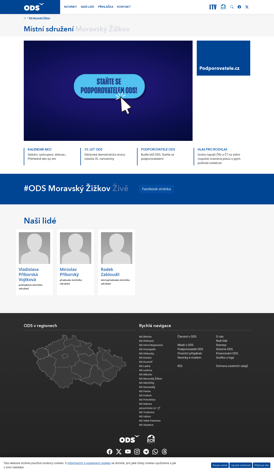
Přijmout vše (261, 465)
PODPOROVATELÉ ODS (158, 149)
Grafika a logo (225, 357)
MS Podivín (145, 395)
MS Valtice (145, 416)
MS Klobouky (146, 353)
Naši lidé (87, 7)
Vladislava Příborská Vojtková (29, 274)
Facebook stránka (156, 189)
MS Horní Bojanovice (151, 345)
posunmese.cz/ (149, 408)
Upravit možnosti (241, 465)
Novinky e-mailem (189, 357)
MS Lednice (145, 370)
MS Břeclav (145, 336)
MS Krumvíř (146, 361)
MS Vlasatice (146, 424)
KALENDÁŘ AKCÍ (40, 149)
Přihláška (105, 7)
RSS (180, 366)
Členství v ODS (187, 336)
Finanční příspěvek (190, 353)
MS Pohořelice (147, 399)
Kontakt (124, 7)
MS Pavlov (145, 391)
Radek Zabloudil (110, 271)
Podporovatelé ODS (190, 349)
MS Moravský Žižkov (39, 18)
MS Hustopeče (147, 349)
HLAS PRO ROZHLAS (212, 149)
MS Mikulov (145, 374)
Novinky (70, 7)
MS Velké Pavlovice (150, 420)
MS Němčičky (146, 382)
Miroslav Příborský (69, 271)
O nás (219, 336)
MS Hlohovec (146, 340)
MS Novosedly (147, 387)
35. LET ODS (93, 149)
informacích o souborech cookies (89, 463)
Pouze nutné (220, 465)
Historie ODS (224, 349)
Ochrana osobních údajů (232, 366)
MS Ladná (144, 366)
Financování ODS (227, 353)
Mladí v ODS (185, 345)
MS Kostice (145, 357)
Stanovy (221, 345)
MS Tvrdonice (146, 412)
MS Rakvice (145, 403)
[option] (52, 154)
